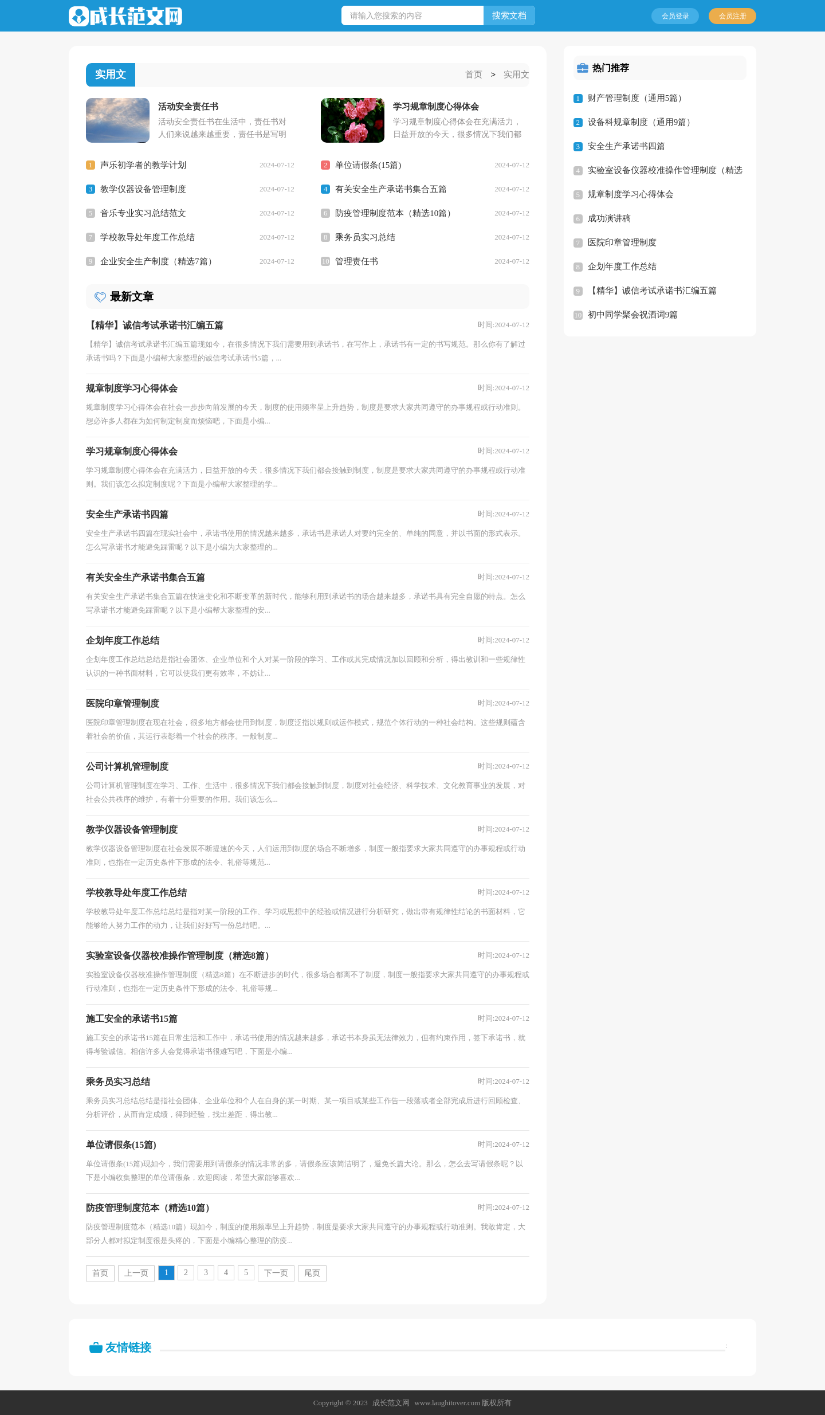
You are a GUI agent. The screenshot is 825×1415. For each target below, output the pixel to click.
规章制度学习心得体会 (631, 194)
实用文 (516, 75)
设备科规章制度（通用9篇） (642, 122)
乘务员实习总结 (365, 236)
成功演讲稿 (609, 218)
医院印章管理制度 (622, 242)
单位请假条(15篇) (368, 164)
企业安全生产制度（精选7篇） (158, 260)
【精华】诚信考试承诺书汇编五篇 (652, 290)
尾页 (312, 1272)
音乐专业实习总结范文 (143, 212)
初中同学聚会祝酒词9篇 (633, 314)
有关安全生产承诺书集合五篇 (391, 188)
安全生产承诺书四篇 (626, 146)
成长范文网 (391, 1402)
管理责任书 (356, 260)
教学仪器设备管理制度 (143, 188)
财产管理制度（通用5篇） (637, 98)
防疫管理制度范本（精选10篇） (395, 212)
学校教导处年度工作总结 (147, 236)
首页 (473, 75)
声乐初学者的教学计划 (143, 164)
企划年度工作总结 (622, 266)
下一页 (276, 1272)
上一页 (136, 1272)
